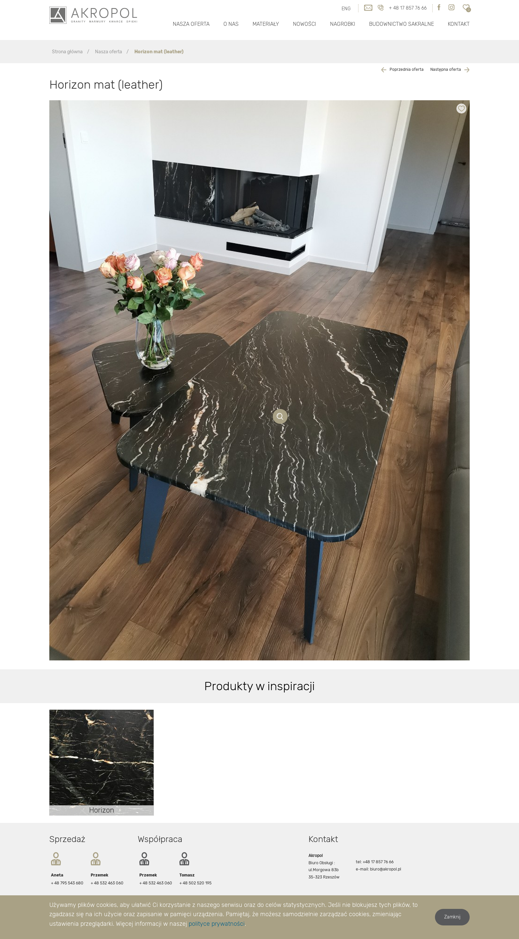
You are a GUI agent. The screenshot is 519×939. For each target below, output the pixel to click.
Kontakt (459, 24)
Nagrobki (342, 24)
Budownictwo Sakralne (401, 24)
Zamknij (452, 917)
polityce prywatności (217, 923)
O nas (231, 24)
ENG (346, 9)
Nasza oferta (191, 24)
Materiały (266, 24)
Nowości (304, 24)
